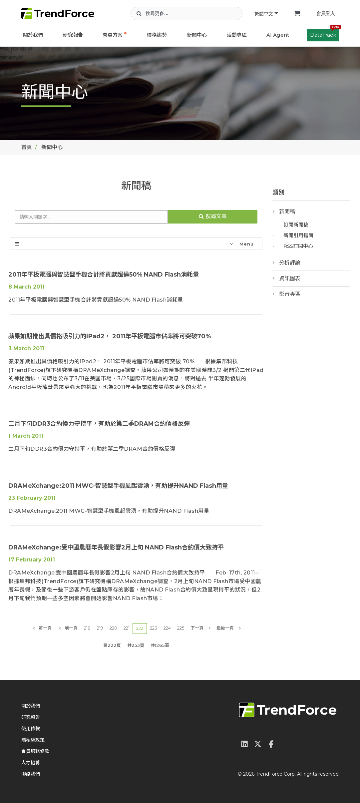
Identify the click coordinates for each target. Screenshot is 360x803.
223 (153, 628)
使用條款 (30, 729)
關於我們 (33, 35)
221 (127, 628)
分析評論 (289, 263)
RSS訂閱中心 (298, 246)
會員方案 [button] (113, 35)
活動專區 (237, 35)
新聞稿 (287, 212)
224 (167, 628)
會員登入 (325, 13)
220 (113, 628)
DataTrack (324, 33)
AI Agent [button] (277, 35)
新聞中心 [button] (197, 35)
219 (100, 628)
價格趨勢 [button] (157, 35)
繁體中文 (266, 14)
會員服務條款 (35, 751)
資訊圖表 (289, 278)
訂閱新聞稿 (295, 225)
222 (139, 628)
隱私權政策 (33, 740)
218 (87, 628)
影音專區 (289, 294)
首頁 (26, 147)
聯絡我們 (30, 774)
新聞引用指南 (298, 235)
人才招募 (30, 763)
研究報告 (73, 35)
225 (180, 628)
